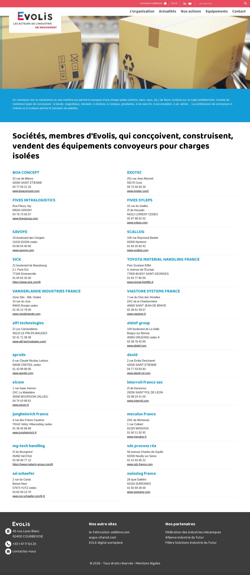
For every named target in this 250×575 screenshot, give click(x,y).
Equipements (217, 11)
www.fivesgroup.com (25, 218)
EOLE (174, 3)
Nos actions (191, 11)
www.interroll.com (138, 400)
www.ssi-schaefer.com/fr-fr (28, 496)
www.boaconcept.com (26, 191)
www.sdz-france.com (140, 464)
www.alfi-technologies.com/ (29, 341)
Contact (239, 11)
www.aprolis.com (22, 373)
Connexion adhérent (153, 3)
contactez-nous (24, 551)
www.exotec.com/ (138, 191)
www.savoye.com (23, 250)
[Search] (219, 3)
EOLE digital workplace (106, 542)
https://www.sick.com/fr (26, 282)
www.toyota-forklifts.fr (140, 282)
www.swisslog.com (138, 492)
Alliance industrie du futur (184, 537)
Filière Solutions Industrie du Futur (191, 542)
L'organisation (142, 11)
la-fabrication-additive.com (109, 532)
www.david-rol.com (138, 373)
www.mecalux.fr (137, 436)
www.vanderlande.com (26, 313)
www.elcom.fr (20, 404)
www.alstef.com (136, 345)
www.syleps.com (137, 222)
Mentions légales (147, 563)
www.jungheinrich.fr (24, 432)
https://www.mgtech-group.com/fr (32, 464)
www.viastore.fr (136, 313)
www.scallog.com (137, 250)
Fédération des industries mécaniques (193, 532)
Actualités (167, 11)
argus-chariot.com (102, 537)
